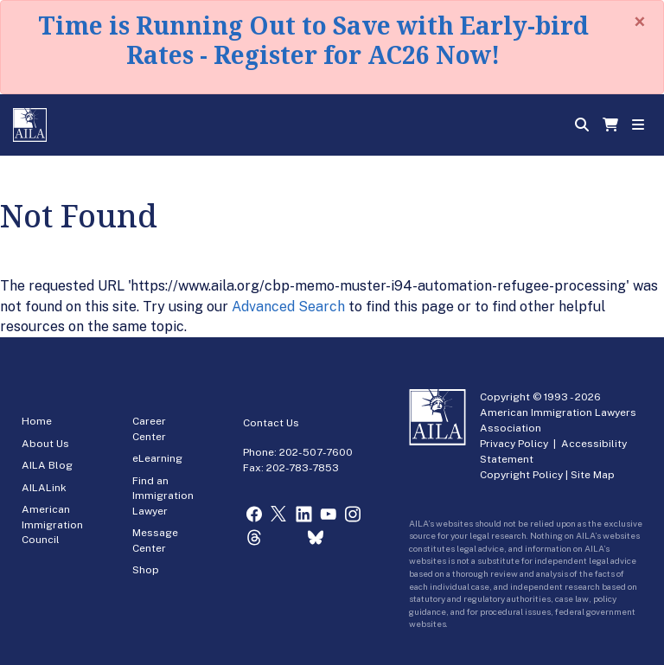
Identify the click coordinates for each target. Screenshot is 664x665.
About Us (45, 444)
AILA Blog (47, 465)
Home (37, 421)
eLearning (157, 458)
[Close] (639, 21)
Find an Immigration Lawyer (163, 496)
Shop (145, 570)
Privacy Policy (514, 444)
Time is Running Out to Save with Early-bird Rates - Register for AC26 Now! (313, 40)
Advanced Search (288, 306)
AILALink (44, 488)
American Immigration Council (52, 524)
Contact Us (271, 423)
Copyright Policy (521, 475)
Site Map (593, 475)
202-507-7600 (316, 452)
